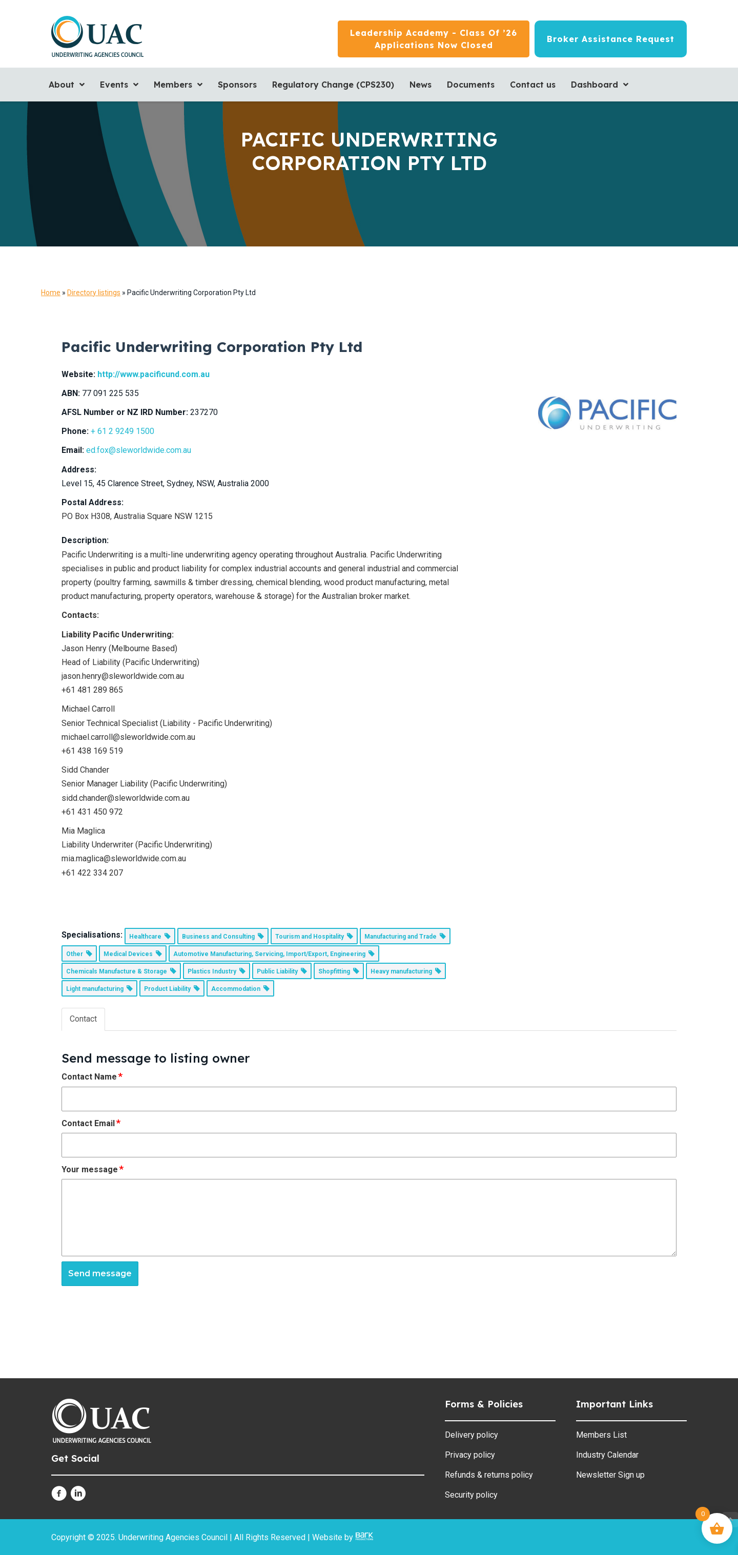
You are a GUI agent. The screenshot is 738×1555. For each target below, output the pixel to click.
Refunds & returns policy (489, 1475)
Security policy (471, 1495)
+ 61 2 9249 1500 (122, 431)
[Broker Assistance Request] (611, 38)
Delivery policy (471, 1435)
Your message (93, 1169)
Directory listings (93, 292)
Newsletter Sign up (610, 1475)
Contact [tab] (83, 1019)
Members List (601, 1435)
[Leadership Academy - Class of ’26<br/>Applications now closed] (433, 38)
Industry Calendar (607, 1455)
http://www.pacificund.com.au (153, 374)
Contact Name (92, 1076)
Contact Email (91, 1123)
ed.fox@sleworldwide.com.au (138, 450)
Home (50, 292)
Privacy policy (470, 1455)
